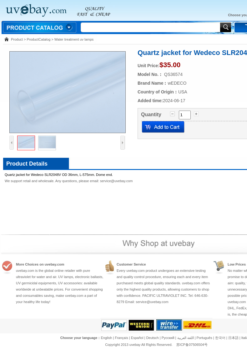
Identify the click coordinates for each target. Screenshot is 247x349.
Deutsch (152, 338)
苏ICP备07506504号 (192, 345)
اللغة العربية (185, 338)
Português (204, 338)
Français (121, 338)
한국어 (220, 338)
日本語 (233, 338)
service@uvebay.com (116, 181)
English (106, 338)
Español (137, 338)
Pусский (168, 338)
